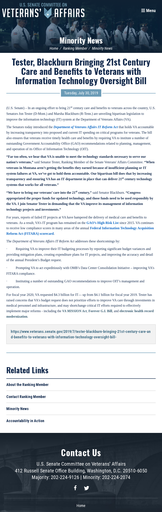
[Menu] (148, 10)
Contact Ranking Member (26, 396)
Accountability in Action (25, 421)
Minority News (81, 40)
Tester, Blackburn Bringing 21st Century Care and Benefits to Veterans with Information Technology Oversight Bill (81, 71)
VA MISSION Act (74, 311)
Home (54, 48)
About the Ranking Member (27, 384)
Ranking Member (75, 48)
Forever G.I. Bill (100, 311)
